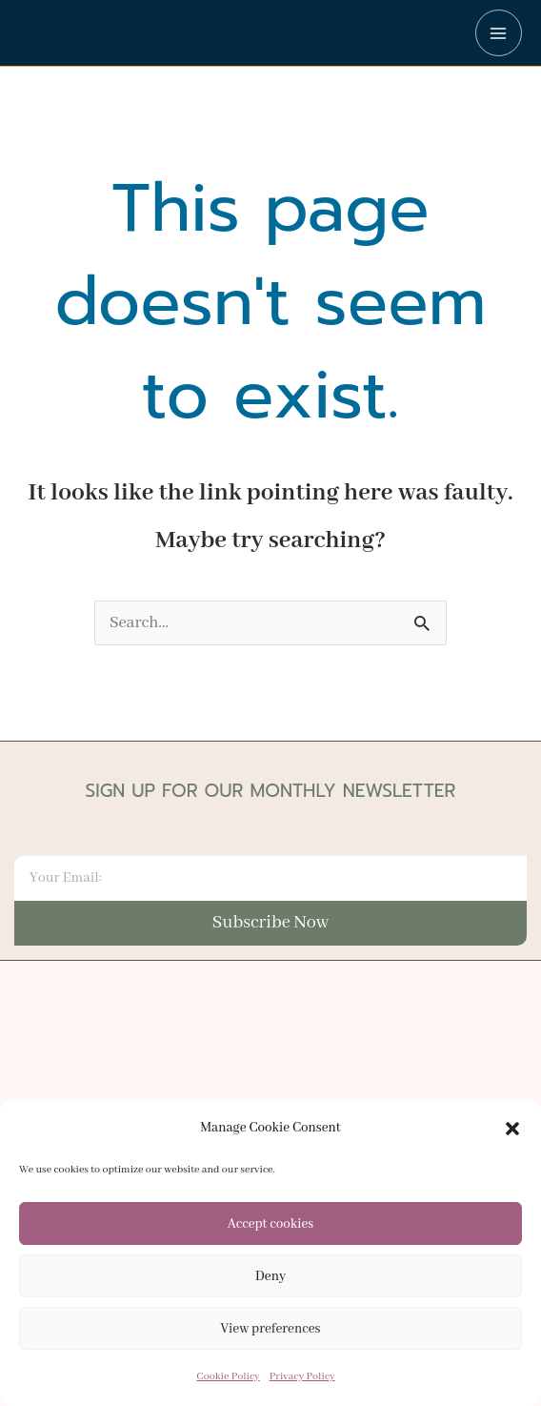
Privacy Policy (302, 1378)
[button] (512, 1130)
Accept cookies (270, 1224)
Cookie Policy (227, 1378)
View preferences (271, 1329)
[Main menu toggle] (498, 33)
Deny (270, 1277)
